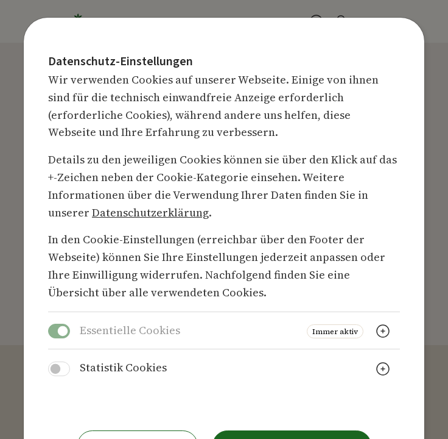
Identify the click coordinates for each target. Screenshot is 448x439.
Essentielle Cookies (130, 330)
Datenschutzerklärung (150, 212)
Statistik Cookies (123, 367)
